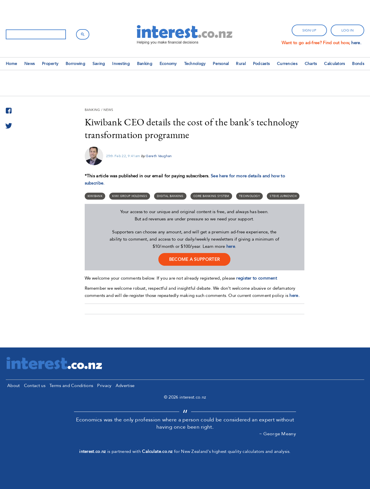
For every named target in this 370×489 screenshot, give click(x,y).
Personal (221, 63)
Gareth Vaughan (159, 156)
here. (356, 43)
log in (347, 30)
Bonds (358, 63)
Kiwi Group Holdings (129, 196)
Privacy (104, 385)
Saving (98, 63)
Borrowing (75, 63)
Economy (168, 63)
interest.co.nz (92, 451)
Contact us (34, 385)
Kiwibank (95, 196)
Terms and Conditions (71, 385)
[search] (35, 34)
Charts (311, 63)
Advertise (125, 385)
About (13, 385)
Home (11, 63)
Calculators (334, 63)
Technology (195, 63)
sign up (309, 30)
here (230, 246)
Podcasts (261, 63)
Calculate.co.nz (157, 451)
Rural (241, 63)
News (29, 63)
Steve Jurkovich (283, 196)
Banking (144, 63)
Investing (121, 63)
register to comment (256, 278)
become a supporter (194, 259)
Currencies (287, 63)
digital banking (170, 196)
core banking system (211, 196)
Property (50, 63)
